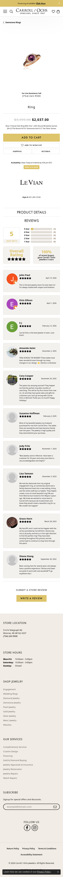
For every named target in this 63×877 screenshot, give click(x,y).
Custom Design (10, 751)
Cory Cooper (26, 375)
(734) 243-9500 (31, 96)
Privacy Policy (28, 848)
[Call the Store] (10, 636)
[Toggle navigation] (5, 11)
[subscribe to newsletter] (55, 807)
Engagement (9, 689)
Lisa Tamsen (26, 473)
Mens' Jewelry (9, 720)
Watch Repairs (10, 778)
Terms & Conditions (47, 848)
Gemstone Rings (13, 22)
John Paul (24, 275)
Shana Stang (26, 556)
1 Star (27, 241)
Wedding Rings (10, 693)
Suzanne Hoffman (29, 413)
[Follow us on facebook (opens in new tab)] (27, 828)
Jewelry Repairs (10, 773)
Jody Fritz (24, 445)
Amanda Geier (27, 348)
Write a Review (31, 598)
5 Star (27, 229)
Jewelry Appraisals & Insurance (18, 764)
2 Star (27, 238)
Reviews (31, 220)
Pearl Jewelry (9, 707)
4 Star (27, 232)
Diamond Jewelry (11, 698)
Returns (46, 151)
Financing (8, 755)
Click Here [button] (40, 3)
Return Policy (13, 848)
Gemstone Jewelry (12, 702)
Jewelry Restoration (12, 769)
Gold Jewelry (9, 711)
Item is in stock (31, 167)
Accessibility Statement (31, 854)
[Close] (59, 3)
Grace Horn (25, 518)
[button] (11, 11)
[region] (31, 61)
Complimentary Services (15, 747)
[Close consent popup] (58, 872)
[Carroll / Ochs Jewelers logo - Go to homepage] (32, 11)
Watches (7, 724)
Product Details (31, 212)
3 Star (27, 235)
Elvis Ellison (25, 300)
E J (20, 322)
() (54, 229)
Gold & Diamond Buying (15, 760)
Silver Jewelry (9, 715)
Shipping (17, 151)
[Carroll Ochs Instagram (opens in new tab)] (35, 828)
